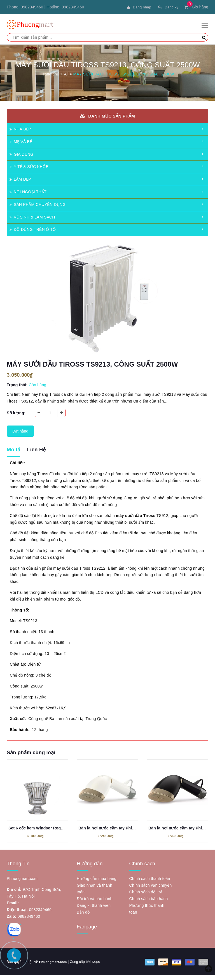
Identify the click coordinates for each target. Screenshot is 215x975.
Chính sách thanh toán (149, 877)
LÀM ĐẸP (20, 178)
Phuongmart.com (53, 961)
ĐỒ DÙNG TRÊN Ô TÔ (33, 228)
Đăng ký (167, 7)
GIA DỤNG (21, 153)
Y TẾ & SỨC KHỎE (29, 166)
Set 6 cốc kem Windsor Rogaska (39, 827)
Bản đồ (83, 911)
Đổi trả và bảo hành (95, 898)
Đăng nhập (137, 7)
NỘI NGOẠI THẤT (28, 191)
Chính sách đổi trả (146, 891)
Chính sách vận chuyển (150, 884)
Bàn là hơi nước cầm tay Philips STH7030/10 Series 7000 (132, 827)
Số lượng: (16, 412)
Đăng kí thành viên (94, 904)
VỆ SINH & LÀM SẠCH (32, 216)
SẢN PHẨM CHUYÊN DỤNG (38, 203)
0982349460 (32, 7)
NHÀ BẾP (20, 128)
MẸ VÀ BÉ (21, 141)
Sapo (96, 961)
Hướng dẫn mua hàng (96, 877)
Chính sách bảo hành (148, 898)
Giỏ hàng (196, 7)
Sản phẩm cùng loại (31, 752)
